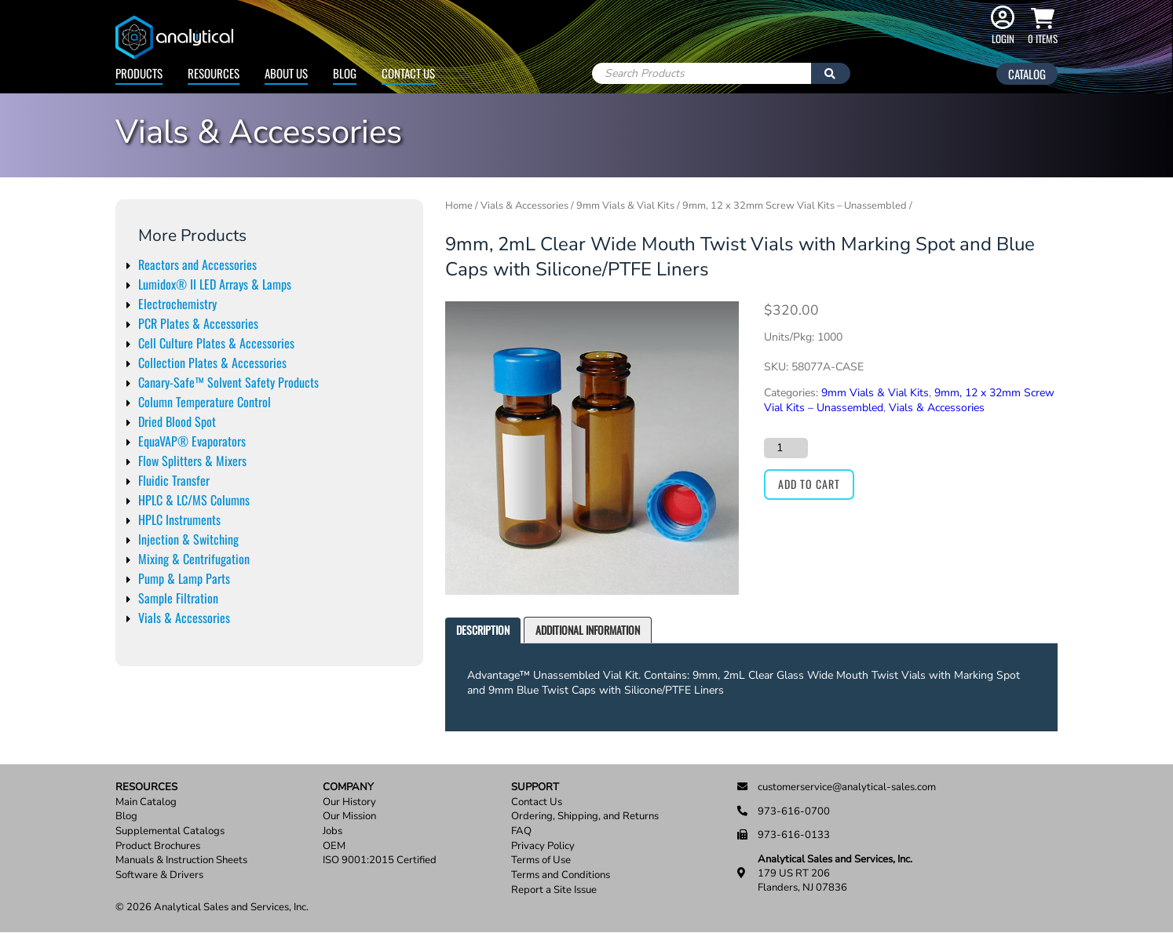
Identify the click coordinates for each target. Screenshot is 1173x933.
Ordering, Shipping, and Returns (585, 816)
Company (348, 787)
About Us (286, 73)
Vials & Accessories (184, 617)
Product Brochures (157, 846)
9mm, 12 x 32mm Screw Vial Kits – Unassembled (794, 206)
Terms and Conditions (560, 875)
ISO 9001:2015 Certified (380, 860)
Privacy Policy (543, 846)
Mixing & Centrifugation (194, 558)
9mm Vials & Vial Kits (625, 206)
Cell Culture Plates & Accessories (216, 342)
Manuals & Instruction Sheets (181, 860)
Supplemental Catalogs (170, 831)
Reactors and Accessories (197, 264)
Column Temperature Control (204, 401)
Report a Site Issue (554, 890)
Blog (344, 73)
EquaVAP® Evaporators (192, 441)
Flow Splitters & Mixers (192, 460)
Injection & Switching (188, 539)
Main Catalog (146, 802)
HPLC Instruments (179, 519)
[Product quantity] (786, 448)
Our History (349, 802)
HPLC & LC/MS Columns (194, 499)
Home (459, 206)
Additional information (587, 629)
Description (483, 629)
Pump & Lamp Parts (184, 578)
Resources (213, 73)
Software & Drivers (159, 875)
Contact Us (408, 73)
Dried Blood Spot (177, 421)
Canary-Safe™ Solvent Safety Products (228, 382)
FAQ (521, 831)
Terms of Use (541, 860)
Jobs (332, 831)
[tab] (483, 630)
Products (139, 73)
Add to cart (809, 484)
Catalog (1027, 73)
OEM (334, 846)
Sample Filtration (178, 598)
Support (535, 787)
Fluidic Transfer (174, 480)
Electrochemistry (177, 303)
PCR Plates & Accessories (198, 323)
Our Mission (349, 816)
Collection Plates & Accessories (212, 362)
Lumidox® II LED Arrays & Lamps (214, 284)
